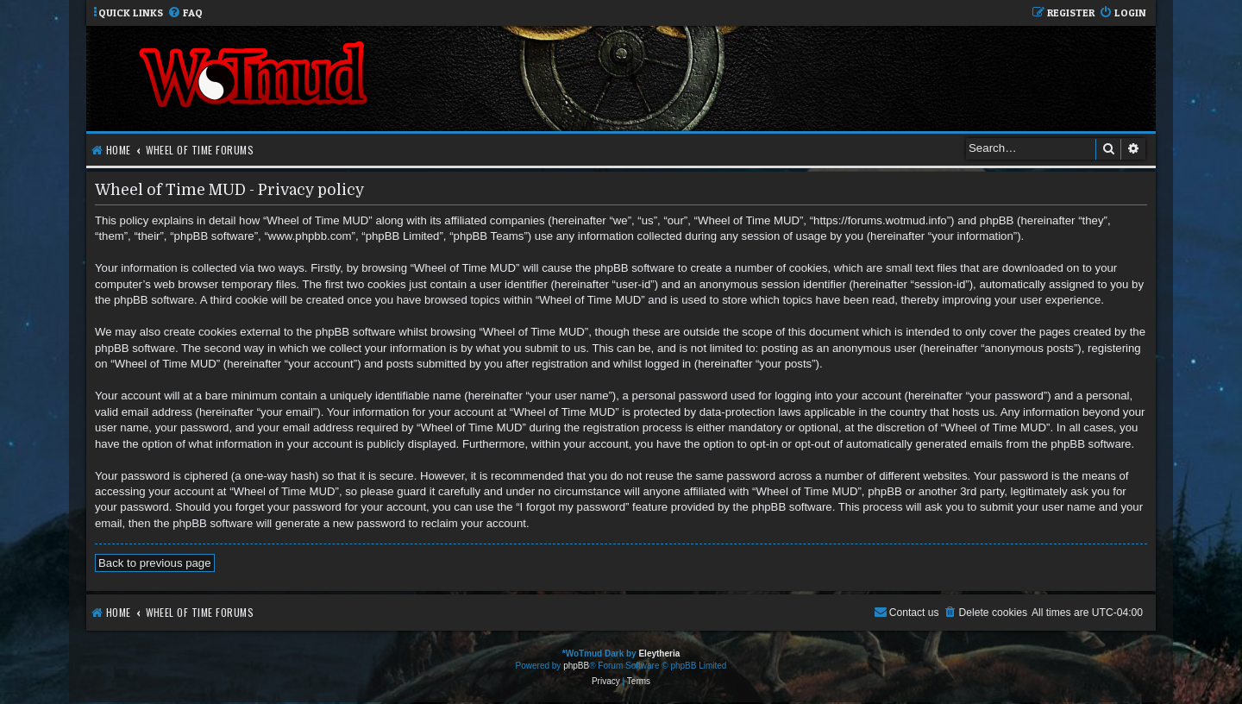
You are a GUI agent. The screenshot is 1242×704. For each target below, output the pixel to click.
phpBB (576, 665)
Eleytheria (659, 653)
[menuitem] (185, 13)
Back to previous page (154, 562)
